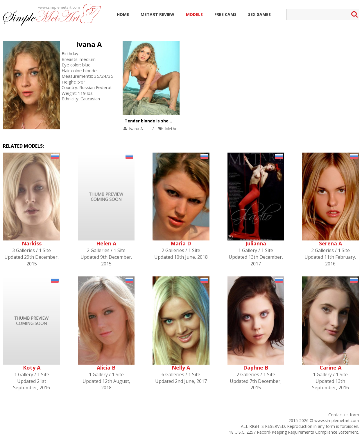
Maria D (181, 243)
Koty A (31, 367)
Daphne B (255, 367)
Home (123, 14)
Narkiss (32, 243)
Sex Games (259, 14)
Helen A (106, 243)
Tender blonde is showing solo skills (162, 121)
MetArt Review (157, 14)
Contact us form (343, 414)
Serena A (330, 243)
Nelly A (181, 367)
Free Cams (225, 14)
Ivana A (89, 44)
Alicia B (106, 367)
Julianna (255, 243)
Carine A (330, 367)
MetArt (171, 128)
